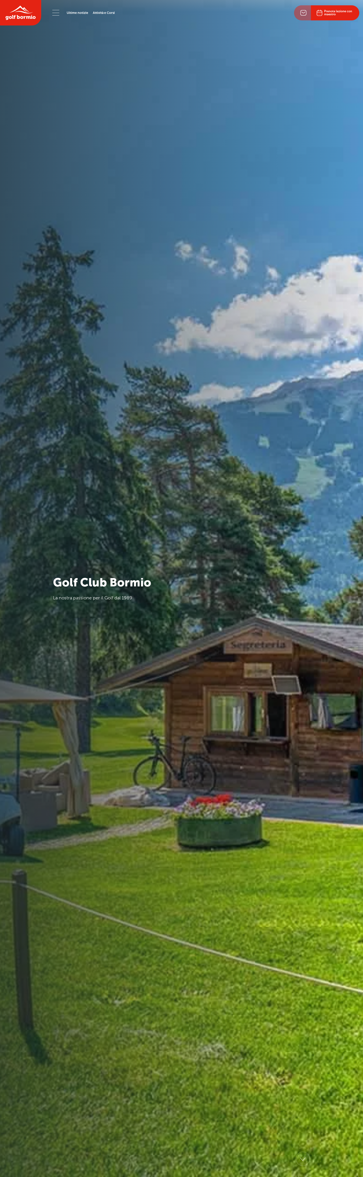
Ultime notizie (77, 13)
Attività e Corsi (104, 13)
